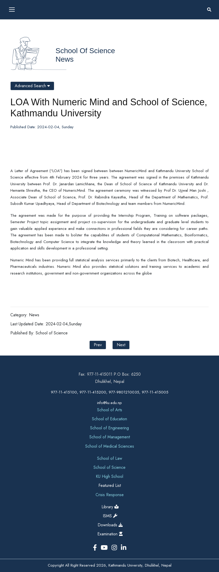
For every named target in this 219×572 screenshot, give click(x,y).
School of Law (109, 458)
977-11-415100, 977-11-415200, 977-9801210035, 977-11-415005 (109, 392)
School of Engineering (109, 428)
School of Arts (109, 410)
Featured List (109, 485)
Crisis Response (110, 495)
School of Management (109, 437)
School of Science (85, 51)
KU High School (109, 476)
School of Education (109, 419)
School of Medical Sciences (109, 446)
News (65, 59)
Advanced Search (32, 86)
